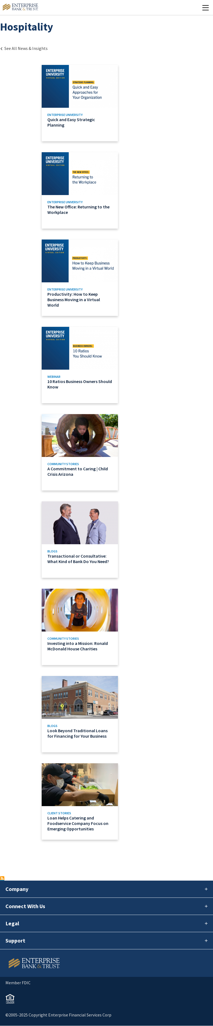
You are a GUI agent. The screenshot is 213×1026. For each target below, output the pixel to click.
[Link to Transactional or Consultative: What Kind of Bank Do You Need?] (80, 539)
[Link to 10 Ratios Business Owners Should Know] (80, 365)
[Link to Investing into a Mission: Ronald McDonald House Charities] (80, 627)
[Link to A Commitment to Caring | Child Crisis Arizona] (80, 452)
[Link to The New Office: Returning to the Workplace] (80, 190)
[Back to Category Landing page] (24, 48)
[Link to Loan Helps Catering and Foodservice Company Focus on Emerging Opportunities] (80, 801)
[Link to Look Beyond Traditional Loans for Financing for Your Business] (80, 714)
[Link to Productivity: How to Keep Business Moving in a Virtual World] (80, 278)
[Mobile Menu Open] (205, 7)
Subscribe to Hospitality (2, 878)
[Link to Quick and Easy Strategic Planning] (80, 103)
